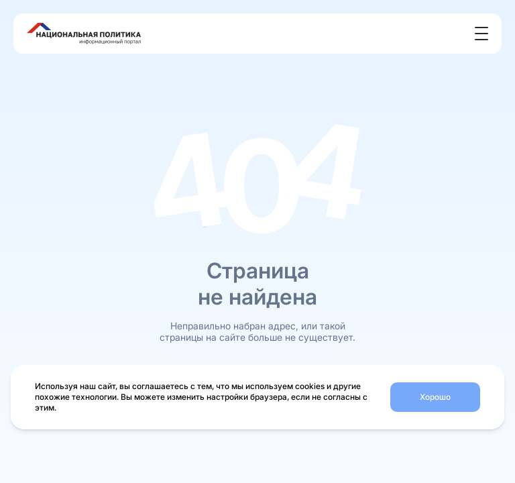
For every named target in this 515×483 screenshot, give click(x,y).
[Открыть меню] (481, 33)
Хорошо (435, 397)
